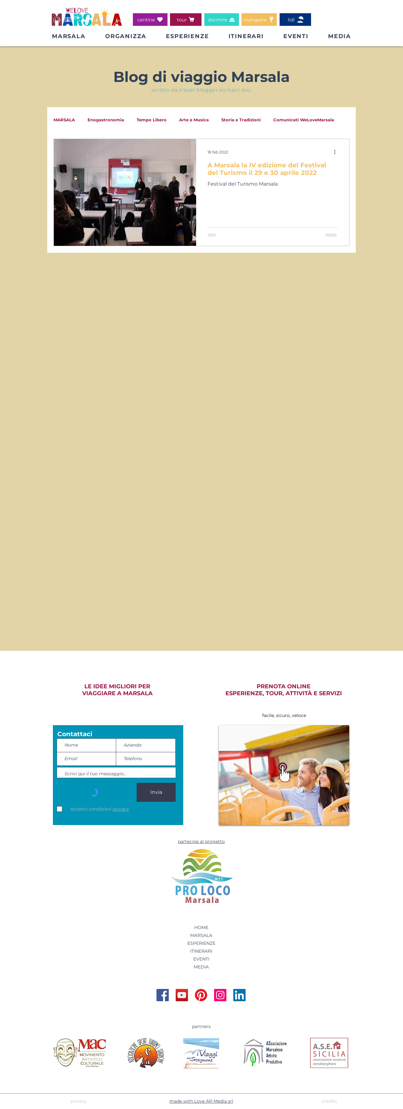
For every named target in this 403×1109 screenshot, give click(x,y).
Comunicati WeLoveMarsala (303, 119)
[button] (125, 36)
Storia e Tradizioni (241, 119)
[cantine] (150, 19)
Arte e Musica (194, 119)
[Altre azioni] (337, 152)
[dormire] (221, 19)
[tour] (186, 19)
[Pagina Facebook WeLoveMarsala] (162, 995)
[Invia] (156, 792)
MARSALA (64, 119)
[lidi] (295, 19)
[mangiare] (259, 19)
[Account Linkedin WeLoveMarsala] (239, 995)
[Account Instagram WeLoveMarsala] (220, 995)
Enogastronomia (106, 119)
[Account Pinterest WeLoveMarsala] (201, 995)
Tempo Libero (152, 119)
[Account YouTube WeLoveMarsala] (182, 995)
